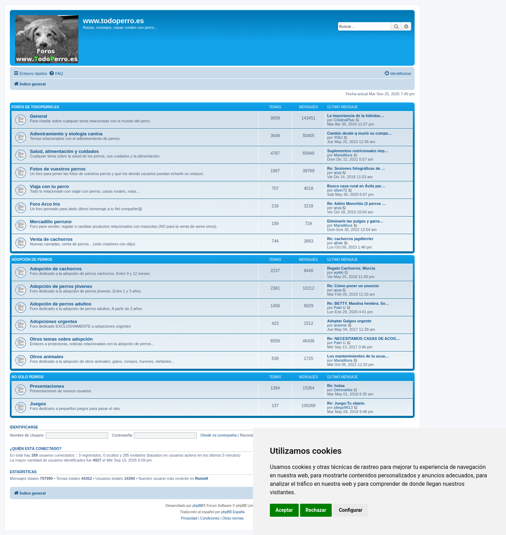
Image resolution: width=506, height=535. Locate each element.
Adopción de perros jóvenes (61, 286)
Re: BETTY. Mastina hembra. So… (358, 303)
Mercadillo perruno (51, 221)
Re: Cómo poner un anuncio (353, 286)
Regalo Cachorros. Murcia (351, 268)
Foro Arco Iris (45, 204)
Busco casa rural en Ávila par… (356, 186)
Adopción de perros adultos (60, 304)
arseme (340, 325)
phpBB (198, 506)
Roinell (201, 478)
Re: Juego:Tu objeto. (346, 403)
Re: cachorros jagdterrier (350, 239)
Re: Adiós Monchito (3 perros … (356, 203)
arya (337, 172)
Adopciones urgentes (53, 321)
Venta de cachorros (51, 239)
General (38, 116)
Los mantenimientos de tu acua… (358, 356)
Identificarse (24, 427)
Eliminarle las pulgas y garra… (355, 221)
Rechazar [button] (316, 510)
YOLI (338, 137)
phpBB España (233, 512)
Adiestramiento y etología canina (66, 133)
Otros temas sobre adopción (61, 339)
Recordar (250, 435)
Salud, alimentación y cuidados (64, 151)
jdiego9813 (343, 407)
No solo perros (28, 377)
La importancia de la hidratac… (355, 116)
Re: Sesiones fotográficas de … (356, 168)
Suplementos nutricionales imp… (357, 151)
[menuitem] (56, 73)
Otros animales (46, 356)
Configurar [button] (350, 510)
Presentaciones (47, 386)
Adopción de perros (32, 260)
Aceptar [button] (284, 510)
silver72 (340, 190)
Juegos (38, 403)
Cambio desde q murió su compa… (359, 133)
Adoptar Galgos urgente (349, 321)
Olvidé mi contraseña (218, 435)
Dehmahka (343, 390)
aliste (338, 243)
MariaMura (343, 155)
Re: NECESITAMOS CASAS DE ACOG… (363, 338)
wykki (338, 272)
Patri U (340, 307)
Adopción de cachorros (56, 268)
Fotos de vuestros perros (57, 169)
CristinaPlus (344, 120)
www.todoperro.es (113, 21)
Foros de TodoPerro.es (35, 107)
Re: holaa (336, 385)
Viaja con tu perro (49, 186)
